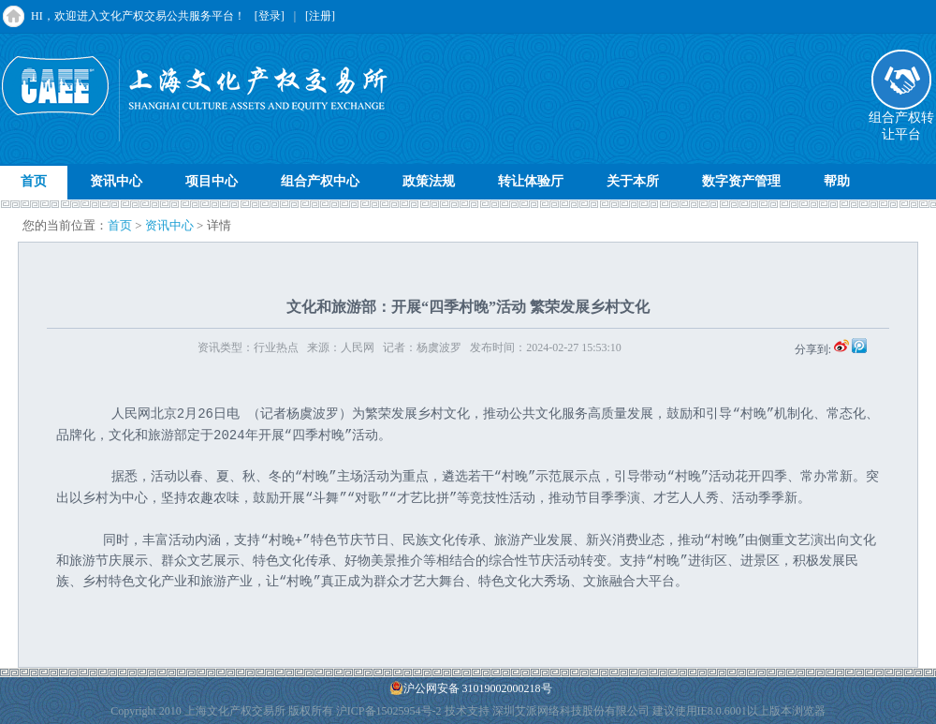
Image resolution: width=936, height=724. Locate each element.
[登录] (270, 15)
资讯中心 (116, 181)
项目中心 (211, 181)
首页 (34, 181)
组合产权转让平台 (901, 119)
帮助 (837, 181)
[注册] (320, 15)
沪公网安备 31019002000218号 (470, 688)
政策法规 (428, 181)
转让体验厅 (530, 181)
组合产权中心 (320, 181)
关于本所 (633, 181)
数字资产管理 (741, 181)
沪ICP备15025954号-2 (389, 710)
